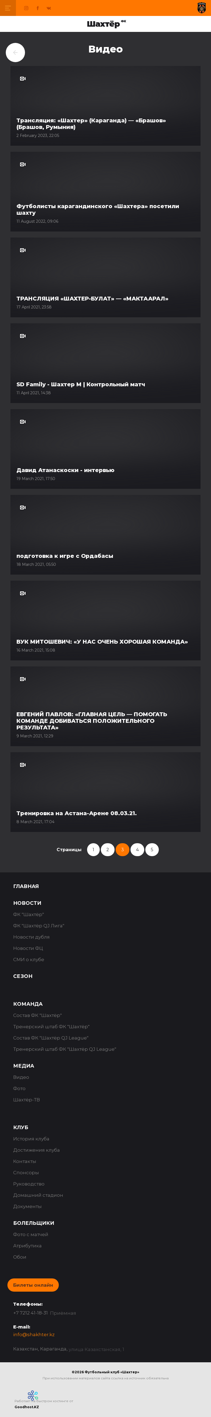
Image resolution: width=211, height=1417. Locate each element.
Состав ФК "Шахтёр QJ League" (50, 1038)
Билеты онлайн (33, 1285)
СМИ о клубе (28, 959)
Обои (19, 1257)
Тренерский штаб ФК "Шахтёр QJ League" (64, 1049)
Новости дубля (31, 937)
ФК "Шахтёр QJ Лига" (38, 925)
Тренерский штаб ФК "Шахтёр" (51, 1026)
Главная (26, 886)
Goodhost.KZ (27, 1407)
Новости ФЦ (28, 948)
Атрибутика (27, 1245)
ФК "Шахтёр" (28, 914)
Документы (27, 1206)
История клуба (31, 1139)
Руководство (29, 1184)
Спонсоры (26, 1172)
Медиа (23, 1066)
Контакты (24, 1161)
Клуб (20, 1127)
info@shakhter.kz (34, 1334)
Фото (19, 1088)
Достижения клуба (36, 1150)
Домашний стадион (38, 1195)
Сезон (22, 976)
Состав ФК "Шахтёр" (37, 1015)
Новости (27, 903)
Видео (21, 1077)
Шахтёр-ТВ (26, 1099)
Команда (28, 1004)
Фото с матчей (30, 1234)
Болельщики (33, 1223)
